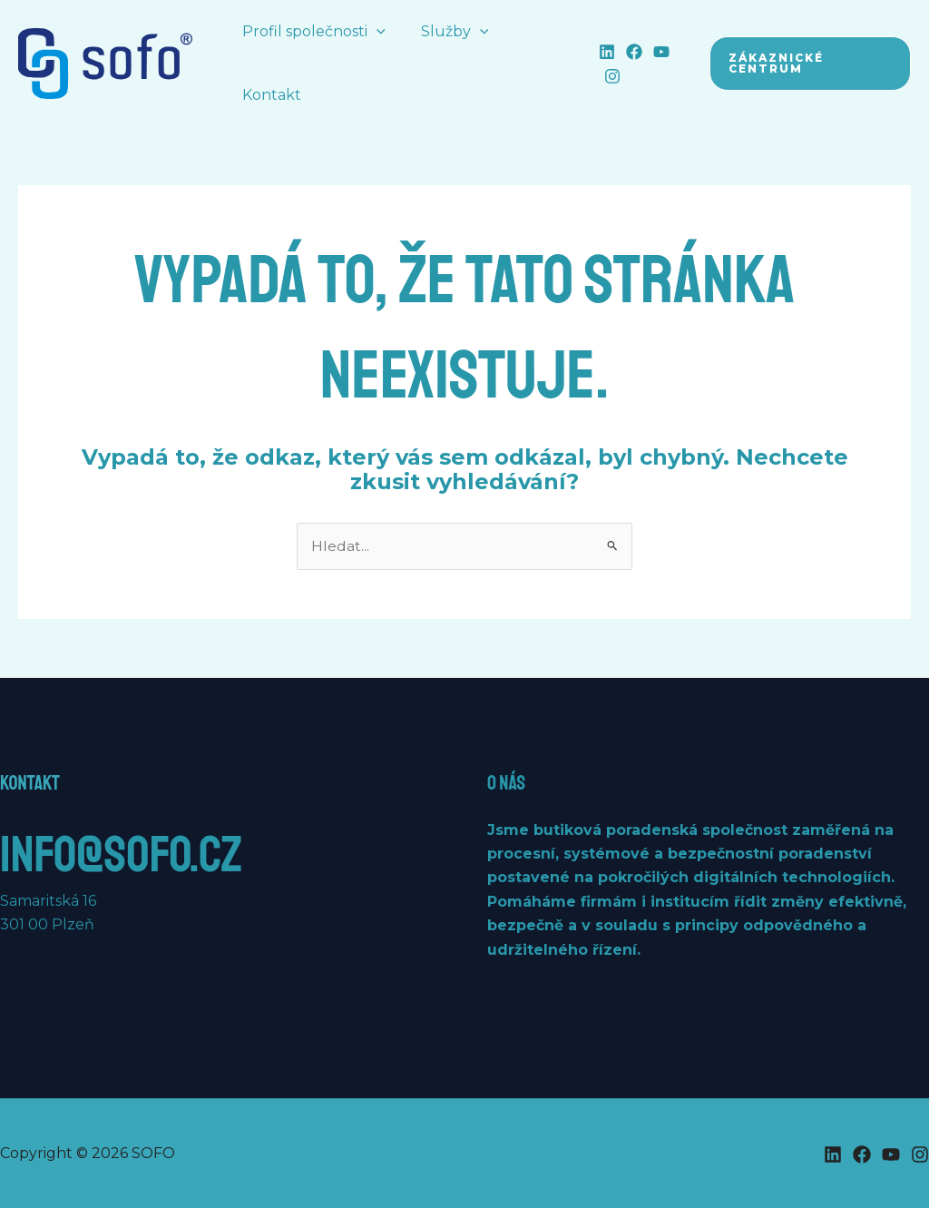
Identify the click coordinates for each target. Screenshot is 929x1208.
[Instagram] (604, 76)
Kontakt (269, 94)
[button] (374, 32)
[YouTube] (653, 52)
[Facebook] (626, 52)
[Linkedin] (599, 52)
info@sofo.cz (130, 854)
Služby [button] (446, 32)
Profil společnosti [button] (311, 32)
